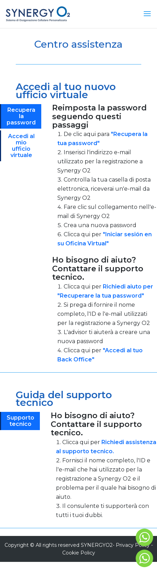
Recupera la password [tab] (21, 116)
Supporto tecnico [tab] (20, 420)
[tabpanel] (104, 238)
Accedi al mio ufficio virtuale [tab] (21, 145)
